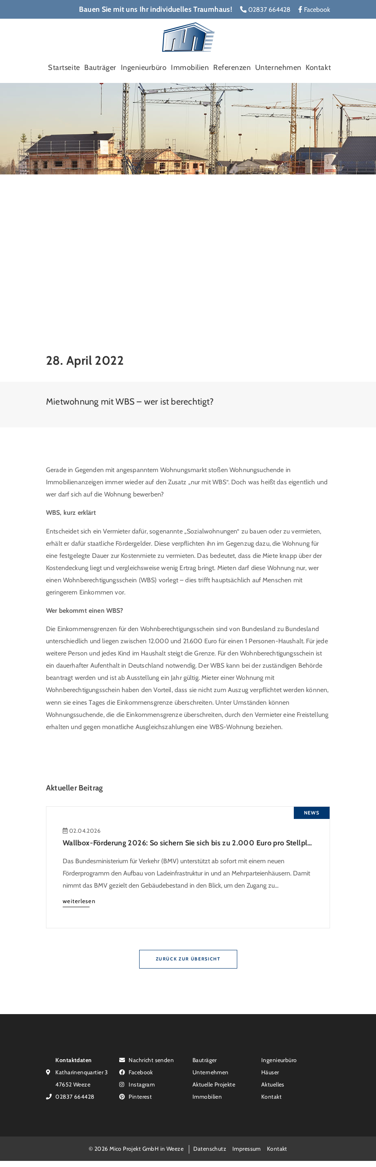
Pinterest (135, 1096)
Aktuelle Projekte (213, 1084)
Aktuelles (272, 1084)
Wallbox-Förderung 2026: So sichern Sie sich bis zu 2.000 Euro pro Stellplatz (190, 842)
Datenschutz (209, 1148)
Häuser (270, 1072)
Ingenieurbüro (144, 67)
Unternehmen (278, 67)
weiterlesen (79, 900)
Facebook (314, 9)
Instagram (137, 1084)
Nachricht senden (146, 1059)
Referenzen (232, 67)
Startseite (64, 67)
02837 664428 (265, 9)
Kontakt (318, 67)
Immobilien (190, 67)
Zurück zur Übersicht (188, 959)
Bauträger (100, 67)
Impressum (246, 1148)
